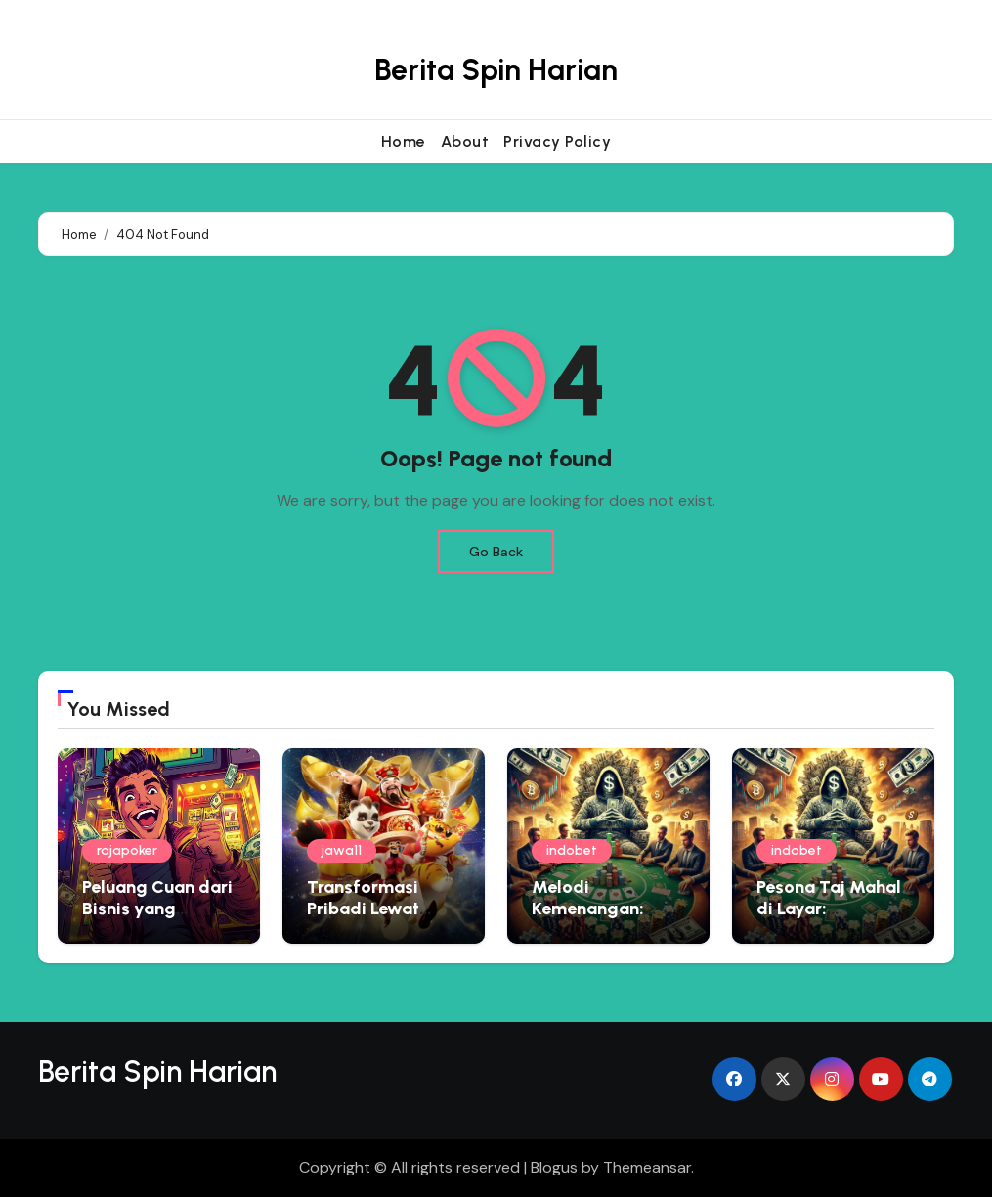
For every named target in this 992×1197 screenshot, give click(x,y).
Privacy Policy (557, 141)
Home (403, 141)
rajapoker (127, 850)
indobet (571, 850)
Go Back (496, 551)
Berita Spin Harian (496, 70)
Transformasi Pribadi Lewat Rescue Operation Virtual (379, 918)
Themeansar (647, 1167)
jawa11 (342, 850)
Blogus (554, 1167)
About (465, 141)
